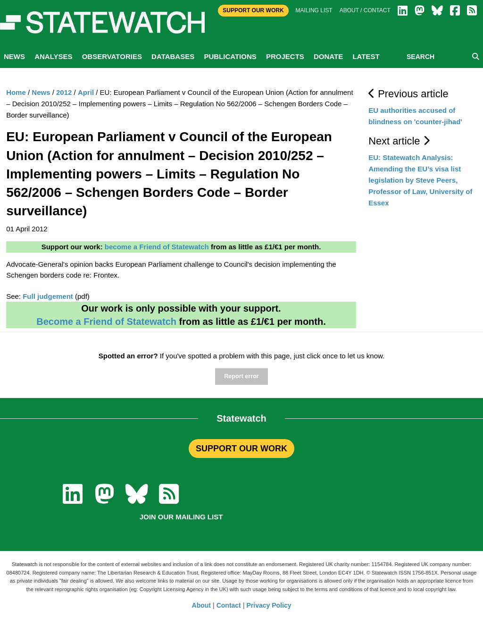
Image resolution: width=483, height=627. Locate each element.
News (14, 56)
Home (16, 92)
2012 (64, 92)
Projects (285, 56)
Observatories (112, 56)
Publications (230, 56)
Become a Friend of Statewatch (106, 321)
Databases (172, 56)
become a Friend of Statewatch (157, 247)
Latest (365, 56)
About (201, 605)
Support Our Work (253, 10)
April (86, 92)
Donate (328, 56)
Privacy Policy (269, 605)
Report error (241, 376)
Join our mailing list (181, 517)
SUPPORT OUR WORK (241, 448)
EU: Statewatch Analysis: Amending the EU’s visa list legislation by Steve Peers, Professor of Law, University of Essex (420, 180)
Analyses (53, 56)
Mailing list (314, 10)
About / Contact (365, 10)
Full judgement (48, 296)
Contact (229, 605)
